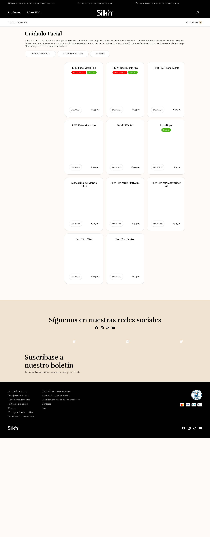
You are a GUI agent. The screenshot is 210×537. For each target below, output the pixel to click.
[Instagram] (102, 327)
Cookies (12, 507)
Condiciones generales (19, 498)
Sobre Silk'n (33, 12)
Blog (44, 507)
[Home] (105, 12)
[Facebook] (96, 327)
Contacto (46, 502)
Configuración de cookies (20, 511)
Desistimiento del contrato (21, 515)
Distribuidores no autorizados (56, 490)
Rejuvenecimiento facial (40, 54)
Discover (75, 110)
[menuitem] (21, 490)
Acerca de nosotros (17, 490)
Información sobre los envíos (56, 494)
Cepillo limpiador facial (73, 54)
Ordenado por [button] (192, 22)
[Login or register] (197, 12)
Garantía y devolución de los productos (61, 498)
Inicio (10, 22)
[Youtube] (113, 327)
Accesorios (100, 54)
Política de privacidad (18, 502)
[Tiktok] (107, 327)
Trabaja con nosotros (18, 494)
